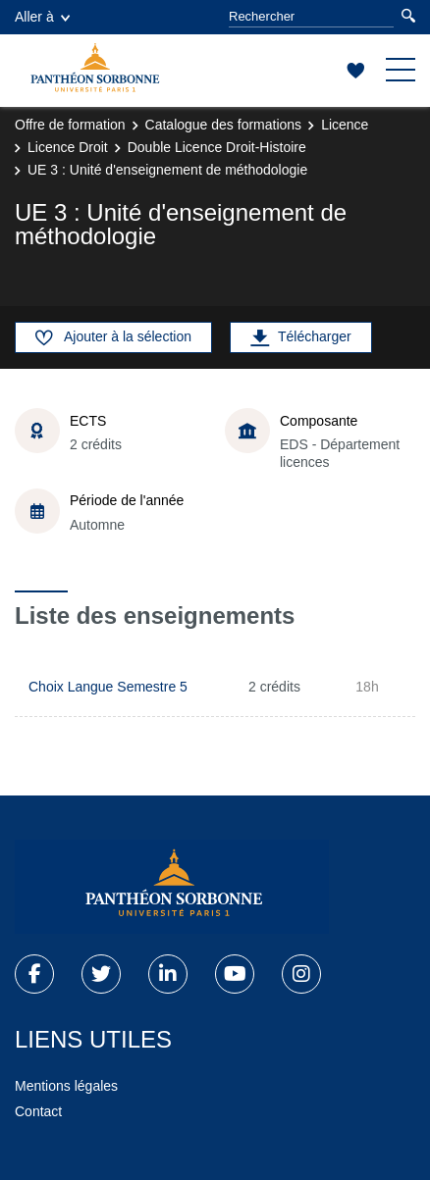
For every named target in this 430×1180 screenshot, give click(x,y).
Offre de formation (70, 124)
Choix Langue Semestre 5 (108, 686)
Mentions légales (66, 1086)
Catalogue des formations (223, 124)
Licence (344, 124)
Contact (38, 1111)
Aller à (42, 17)
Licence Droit (67, 147)
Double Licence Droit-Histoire (217, 147)
